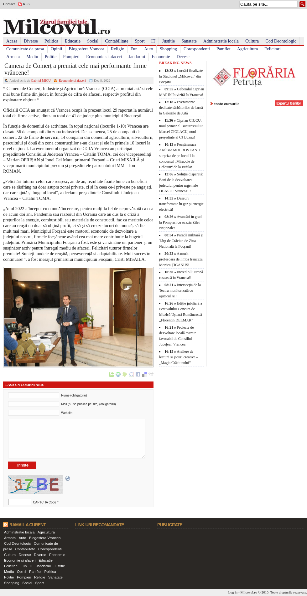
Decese (183, 56)
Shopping (168, 48)
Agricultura (247, 48)
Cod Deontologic (280, 40)
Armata (13, 56)
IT (153, 40)
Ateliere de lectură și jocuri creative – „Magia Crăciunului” (178, 357)
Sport (140, 40)
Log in (233, 592)
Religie (117, 48)
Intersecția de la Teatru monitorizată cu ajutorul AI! (180, 290)
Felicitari (272, 48)
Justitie (168, 40)
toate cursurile (227, 104)
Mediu (32, 56)
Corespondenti (197, 48)
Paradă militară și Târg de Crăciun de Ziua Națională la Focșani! (181, 241)
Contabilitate (116, 40)
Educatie (73, 40)
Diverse (31, 40)
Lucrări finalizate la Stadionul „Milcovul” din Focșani (181, 76)
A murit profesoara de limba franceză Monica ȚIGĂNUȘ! (181, 259)
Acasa (11, 40)
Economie (161, 56)
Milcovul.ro (248, 592)
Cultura (252, 40)
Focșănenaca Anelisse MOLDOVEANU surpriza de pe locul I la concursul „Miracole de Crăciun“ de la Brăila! (179, 155)
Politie (51, 56)
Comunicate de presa (25, 48)
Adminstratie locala (221, 40)
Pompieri (71, 56)
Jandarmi (136, 56)
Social (92, 40)
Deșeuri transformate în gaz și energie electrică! (181, 204)
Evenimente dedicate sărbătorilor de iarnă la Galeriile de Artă (181, 107)
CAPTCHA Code (44, 502)
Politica (51, 40)
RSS (26, 4)
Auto (148, 48)
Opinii (56, 48)
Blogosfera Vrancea (86, 48)
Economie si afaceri (104, 56)
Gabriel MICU (41, 80)
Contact (9, 4)
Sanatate (189, 40)
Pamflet (223, 48)
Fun (134, 48)
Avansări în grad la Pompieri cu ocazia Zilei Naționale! (180, 222)
